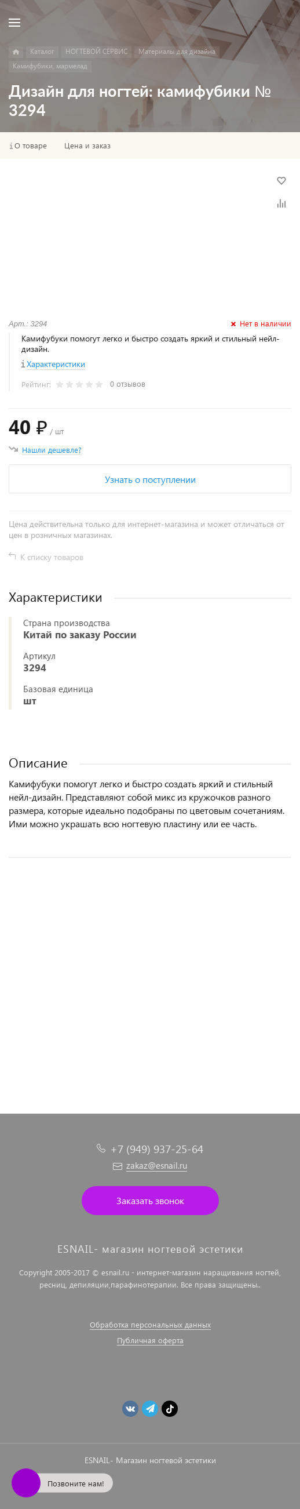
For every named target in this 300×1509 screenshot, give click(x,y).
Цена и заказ (87, 145)
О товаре (30, 145)
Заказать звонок (150, 1200)
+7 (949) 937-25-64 (156, 1148)
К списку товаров (51, 556)
